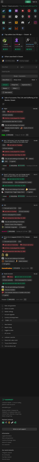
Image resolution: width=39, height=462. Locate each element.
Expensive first (26, 85)
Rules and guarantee (9, 305)
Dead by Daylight (23, 61)
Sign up (35, 2)
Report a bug (7, 327)
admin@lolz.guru (6, 407)
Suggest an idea (7, 330)
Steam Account (8, 274)
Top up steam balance (9, 343)
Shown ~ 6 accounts (19, 76)
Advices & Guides (8, 308)
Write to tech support (19, 429)
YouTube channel (6, 457)
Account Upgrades (8, 314)
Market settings (7, 311)
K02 (5, 205)
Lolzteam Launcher (8, 337)
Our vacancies (6, 444)
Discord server (6, 459)
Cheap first (14, 85)
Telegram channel (7, 452)
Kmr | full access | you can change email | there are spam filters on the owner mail (18, 141)
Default (5, 85)
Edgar (5, 108)
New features (7, 324)
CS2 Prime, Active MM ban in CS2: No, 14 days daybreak (9, 61)
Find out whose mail (9, 346)
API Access (6, 333)
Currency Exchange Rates (10, 317)
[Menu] (2, 2)
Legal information (7, 436)
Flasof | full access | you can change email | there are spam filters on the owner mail (18, 175)
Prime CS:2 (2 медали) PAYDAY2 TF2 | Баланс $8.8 (18, 237)
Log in (28, 2)
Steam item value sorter (10, 340)
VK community (6, 455)
